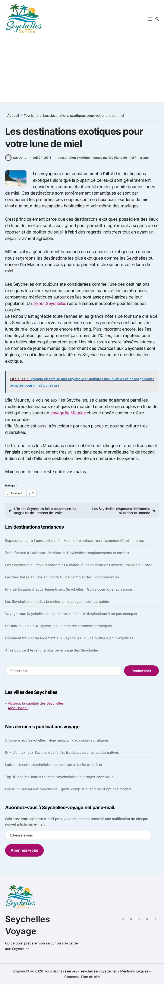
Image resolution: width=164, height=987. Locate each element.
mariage (143, 160)
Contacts (71, 979)
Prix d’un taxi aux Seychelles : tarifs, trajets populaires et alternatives (62, 755)
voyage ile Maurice (68, 415)
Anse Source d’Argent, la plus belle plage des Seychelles (51, 653)
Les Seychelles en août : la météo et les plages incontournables (57, 604)
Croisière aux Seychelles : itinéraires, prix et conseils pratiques (57, 743)
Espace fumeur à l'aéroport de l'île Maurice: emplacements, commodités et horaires (74, 543)
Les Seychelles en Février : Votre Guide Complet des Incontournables (62, 580)
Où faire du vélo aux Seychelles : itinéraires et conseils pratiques (58, 628)
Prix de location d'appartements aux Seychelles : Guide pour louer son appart (69, 592)
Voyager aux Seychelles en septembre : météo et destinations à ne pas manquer (71, 616)
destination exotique (74, 160)
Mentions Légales (134, 974)
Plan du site (90, 979)
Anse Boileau (18, 711)
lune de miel (125, 160)
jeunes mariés (102, 160)
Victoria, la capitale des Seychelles (36, 706)
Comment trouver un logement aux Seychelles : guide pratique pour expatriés (69, 641)
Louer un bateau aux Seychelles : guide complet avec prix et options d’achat (68, 791)
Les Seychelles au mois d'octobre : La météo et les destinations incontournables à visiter (78, 568)
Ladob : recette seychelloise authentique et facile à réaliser (53, 767)
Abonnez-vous (24, 853)
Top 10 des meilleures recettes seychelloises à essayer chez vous (59, 779)
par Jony (15, 160)
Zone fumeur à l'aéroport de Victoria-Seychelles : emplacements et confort (67, 555)
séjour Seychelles (50, 306)
